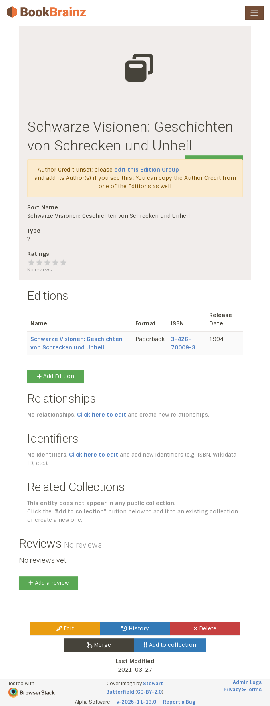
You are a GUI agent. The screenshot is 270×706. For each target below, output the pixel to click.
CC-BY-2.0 (149, 692)
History (135, 628)
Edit (65, 628)
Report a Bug (179, 702)
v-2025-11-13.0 (136, 702)
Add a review (48, 582)
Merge (99, 644)
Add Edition (55, 376)
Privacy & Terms (243, 689)
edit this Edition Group (146, 169)
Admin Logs (247, 682)
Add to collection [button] (170, 644)
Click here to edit (101, 414)
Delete (205, 628)
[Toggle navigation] (254, 13)
